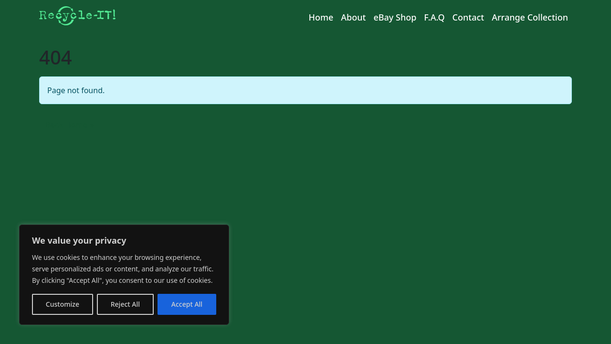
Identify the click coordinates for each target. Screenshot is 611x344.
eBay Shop (394, 17)
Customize (62, 304)
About (353, 17)
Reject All (125, 304)
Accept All (186, 304)
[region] (124, 275)
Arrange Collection (530, 17)
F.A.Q (434, 17)
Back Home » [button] (69, 124)
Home (320, 17)
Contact (469, 17)
